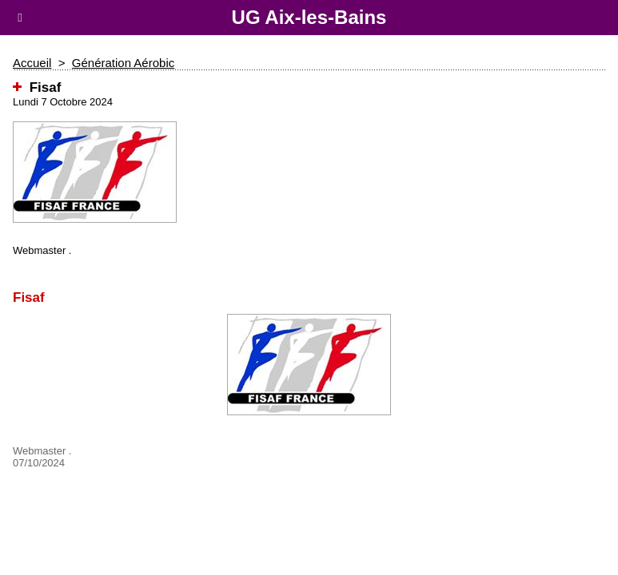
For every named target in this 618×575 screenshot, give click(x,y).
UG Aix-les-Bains (309, 17)
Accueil (32, 62)
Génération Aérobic (123, 62)
